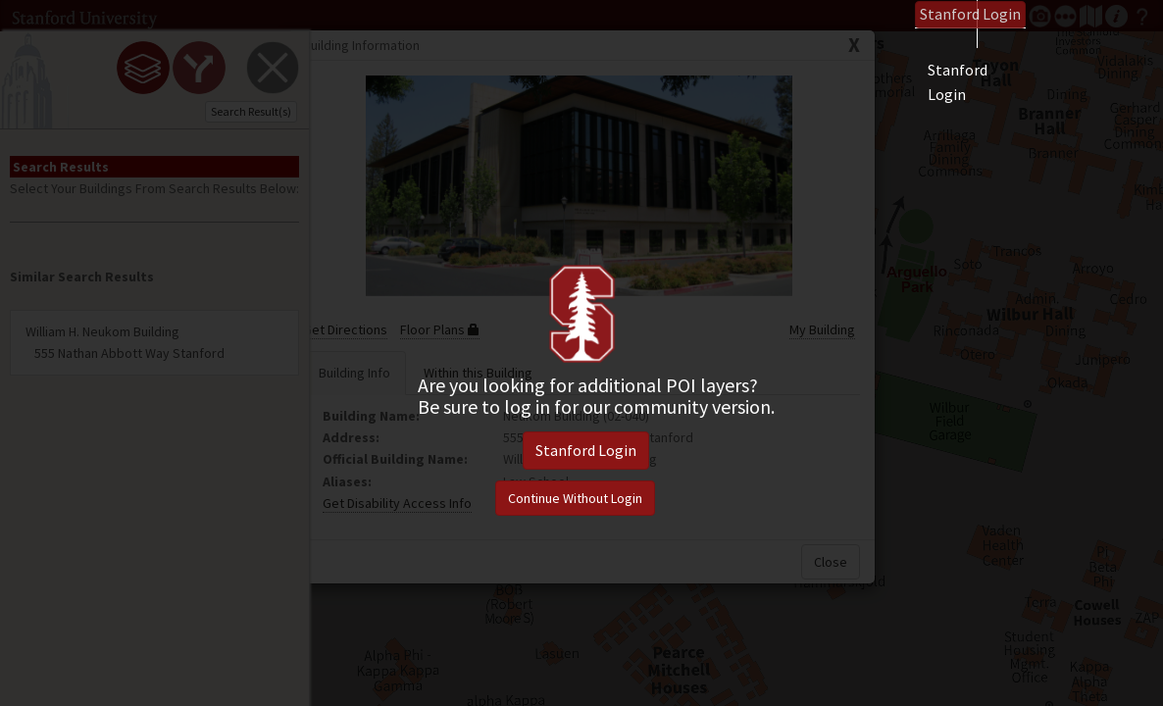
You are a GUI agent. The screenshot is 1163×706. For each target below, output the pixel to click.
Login (970, 14)
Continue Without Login (575, 498)
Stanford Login (585, 450)
